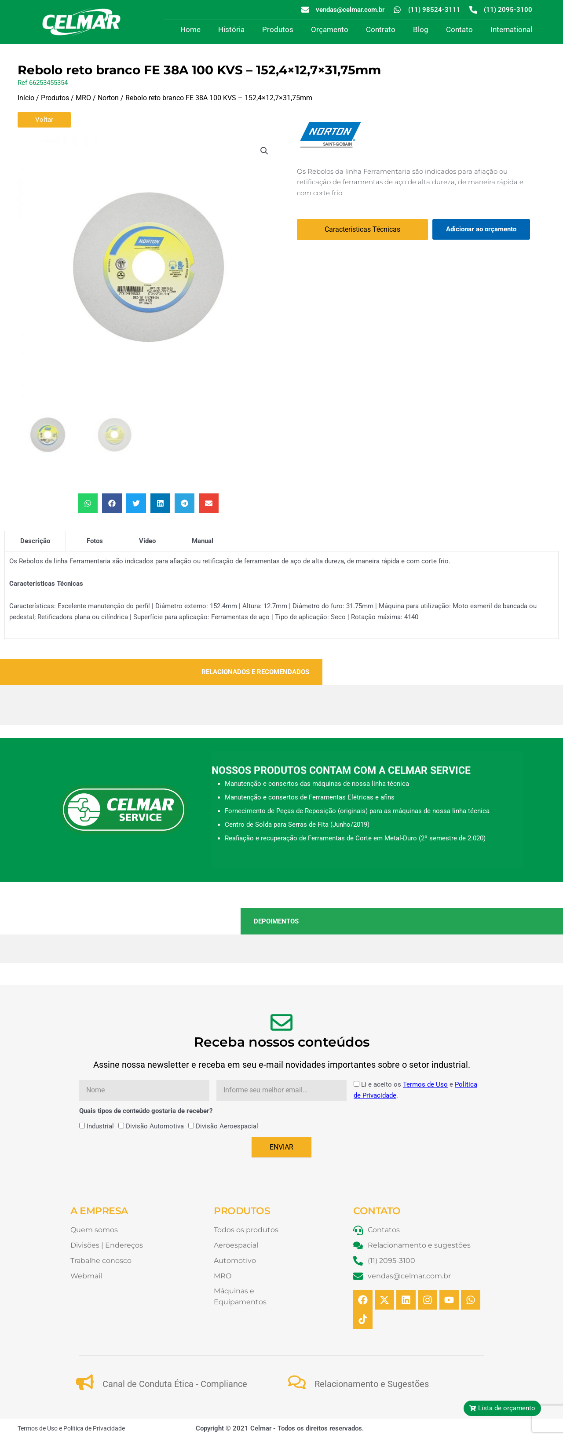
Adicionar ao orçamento (481, 229)
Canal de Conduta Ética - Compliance (174, 1383)
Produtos (277, 29)
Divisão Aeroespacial (227, 1126)
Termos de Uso (425, 1084)
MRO (83, 98)
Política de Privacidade (94, 1427)
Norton (108, 98)
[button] (264, 151)
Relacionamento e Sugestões (371, 1383)
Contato (459, 29)
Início (26, 98)
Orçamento (329, 29)
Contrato (380, 29)
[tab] (35, 540)
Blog (420, 29)
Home (190, 29)
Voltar (44, 120)
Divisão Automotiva (155, 1126)
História (231, 29)
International (511, 29)
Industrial (100, 1126)
